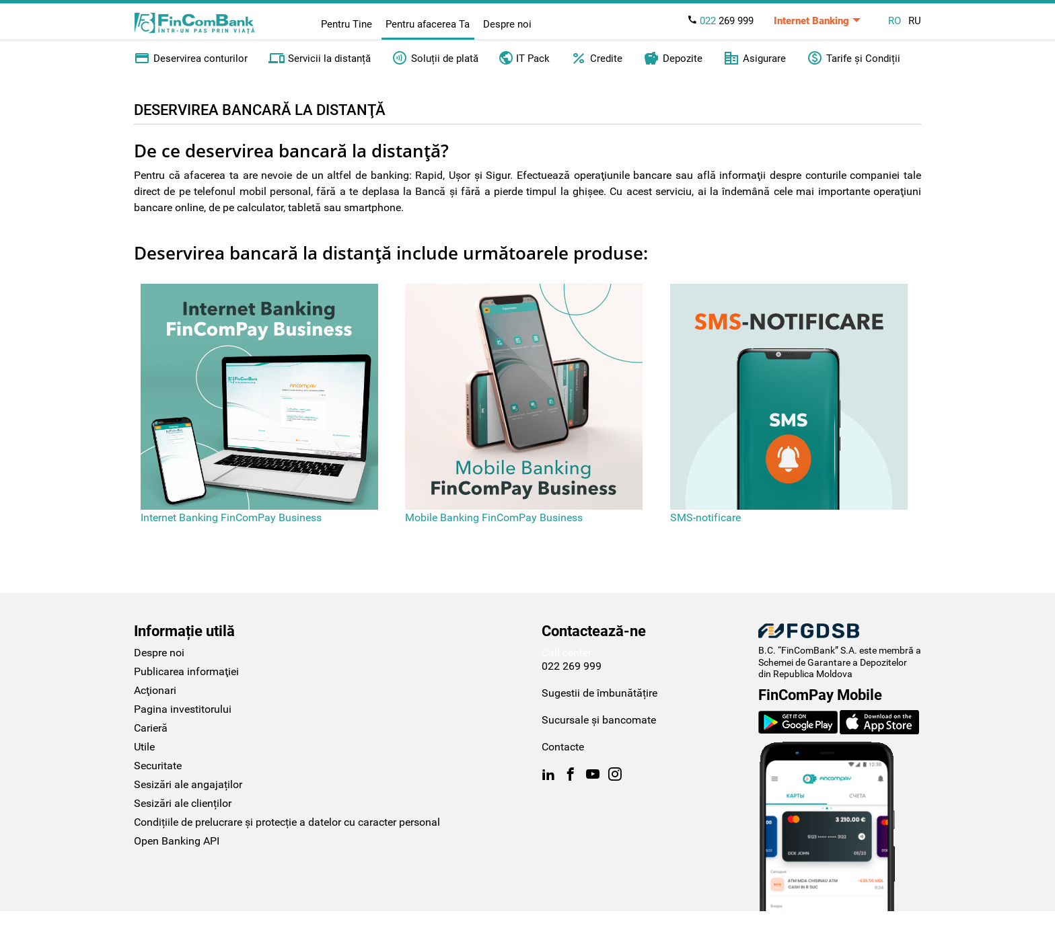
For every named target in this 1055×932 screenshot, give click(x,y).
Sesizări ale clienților (182, 803)
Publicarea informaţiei (186, 671)
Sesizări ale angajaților (188, 784)
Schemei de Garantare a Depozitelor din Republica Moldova (832, 668)
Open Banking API (176, 840)
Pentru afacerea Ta (428, 24)
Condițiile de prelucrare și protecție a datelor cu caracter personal (287, 822)
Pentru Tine (346, 24)
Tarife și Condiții (853, 58)
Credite (596, 58)
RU (914, 21)
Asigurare (754, 58)
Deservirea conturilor (191, 58)
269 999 (720, 21)
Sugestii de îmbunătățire (599, 693)
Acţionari (155, 690)
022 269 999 (572, 666)
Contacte (563, 746)
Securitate (158, 765)
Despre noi (507, 24)
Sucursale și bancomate (599, 719)
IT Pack (524, 57)
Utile (144, 746)
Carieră (151, 728)
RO (894, 21)
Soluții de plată (435, 58)
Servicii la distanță (319, 58)
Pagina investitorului (182, 709)
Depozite (672, 58)
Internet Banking (811, 21)
